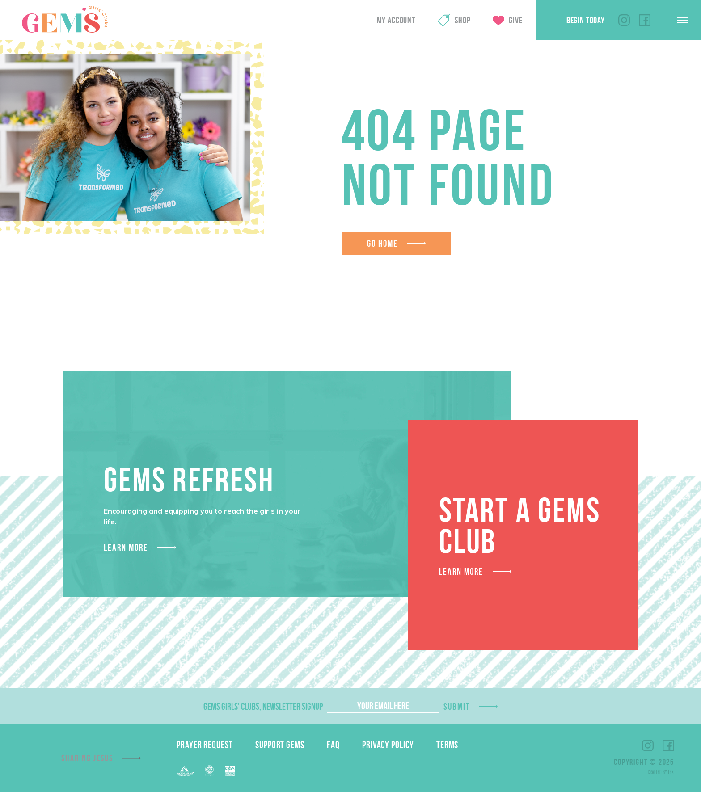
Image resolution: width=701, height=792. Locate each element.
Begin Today (585, 20)
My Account (396, 20)
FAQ (333, 744)
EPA (230, 771)
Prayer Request (205, 744)
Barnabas (185, 771)
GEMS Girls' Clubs (65, 19)
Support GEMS (279, 744)
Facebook (644, 20)
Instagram (624, 20)
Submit (456, 706)
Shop (462, 20)
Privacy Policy (388, 744)
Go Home (382, 243)
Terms (447, 744)
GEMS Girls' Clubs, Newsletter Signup (263, 706)
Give (515, 20)
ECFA (209, 770)
